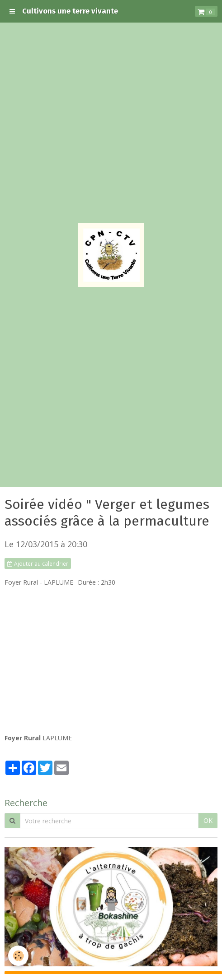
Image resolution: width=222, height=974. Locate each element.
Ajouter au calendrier (37, 563)
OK (208, 820)
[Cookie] (18, 956)
